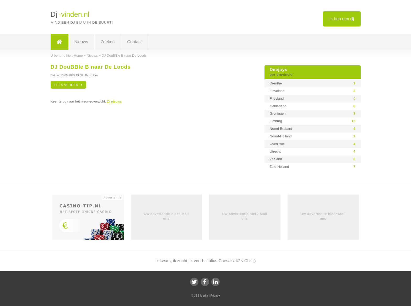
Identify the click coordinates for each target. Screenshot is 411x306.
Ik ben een (341, 19)
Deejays (312, 72)
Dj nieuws (114, 101)
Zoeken (108, 42)
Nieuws (81, 42)
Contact (134, 42)
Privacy (215, 295)
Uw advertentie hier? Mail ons (166, 216)
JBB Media (201, 295)
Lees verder (69, 85)
